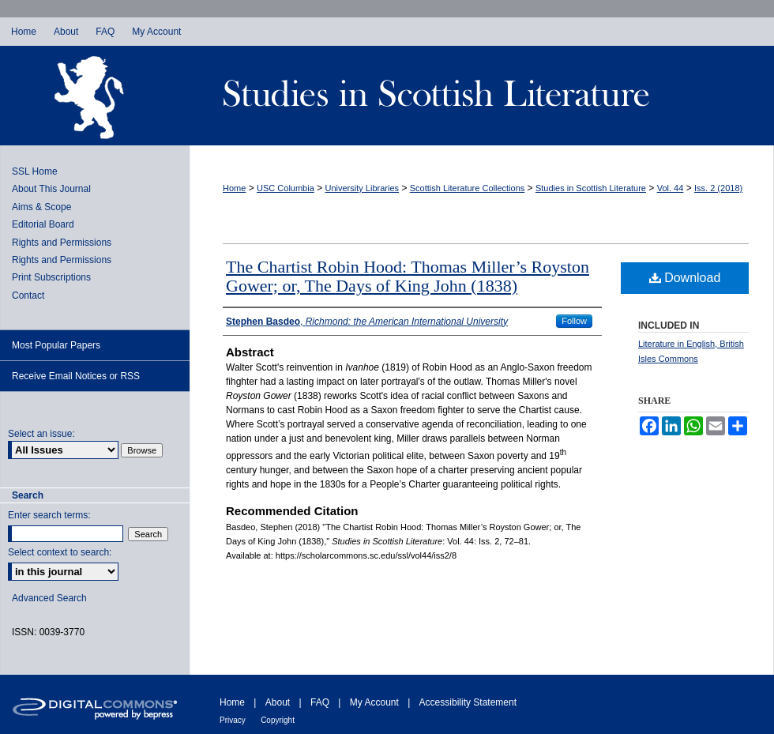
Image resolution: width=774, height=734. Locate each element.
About (277, 702)
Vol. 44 (670, 188)
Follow (574, 321)
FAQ (319, 702)
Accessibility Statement (468, 702)
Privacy (233, 720)
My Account (374, 702)
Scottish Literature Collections (467, 188)
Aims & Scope (41, 207)
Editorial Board (43, 224)
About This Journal (51, 188)
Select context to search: (59, 552)
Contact (28, 295)
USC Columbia (285, 188)
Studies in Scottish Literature (482, 95)
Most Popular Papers (56, 345)
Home (234, 188)
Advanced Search (49, 598)
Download (685, 277)
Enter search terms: (49, 515)
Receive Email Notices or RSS (76, 376)
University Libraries (362, 188)
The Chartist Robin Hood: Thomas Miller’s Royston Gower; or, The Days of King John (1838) (407, 276)
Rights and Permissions (61, 242)
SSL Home (35, 171)
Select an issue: (41, 433)
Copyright (278, 720)
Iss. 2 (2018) (718, 188)
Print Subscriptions (51, 277)
